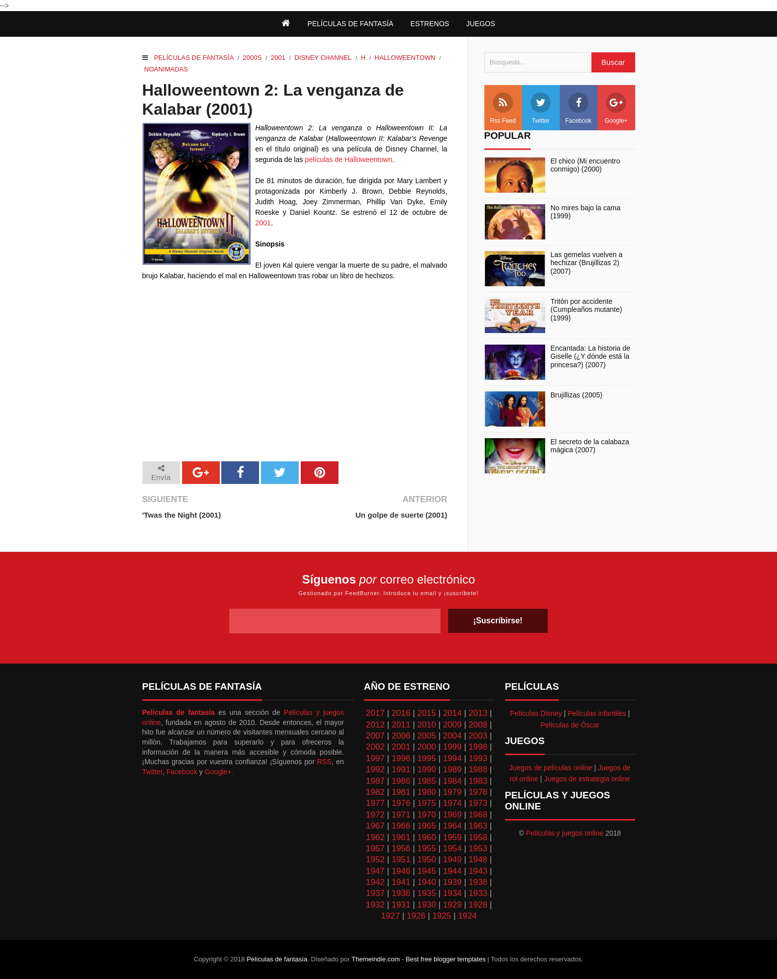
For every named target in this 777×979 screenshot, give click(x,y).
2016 (401, 713)
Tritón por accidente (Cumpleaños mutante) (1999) (586, 309)
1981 (401, 792)
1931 (401, 905)
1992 (375, 769)
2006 (401, 736)
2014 (452, 713)
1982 (375, 792)
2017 (375, 713)
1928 (478, 905)
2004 (452, 736)
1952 (375, 859)
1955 (426, 848)
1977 (375, 803)
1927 (390, 916)
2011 (401, 724)
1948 (478, 859)
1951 (401, 859)
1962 (375, 837)
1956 (401, 848)
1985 (426, 781)
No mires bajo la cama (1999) (586, 212)
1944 (452, 871)
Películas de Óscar (569, 725)
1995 (426, 758)
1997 (375, 758)
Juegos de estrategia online (587, 779)
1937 (375, 893)
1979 (452, 792)
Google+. (219, 772)
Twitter (541, 108)
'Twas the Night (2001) (181, 515)
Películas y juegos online (564, 833)
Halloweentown (405, 57)
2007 (375, 736)
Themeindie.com (376, 959)
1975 (426, 803)
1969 (452, 815)
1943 (478, 871)
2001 (278, 57)
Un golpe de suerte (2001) (402, 515)
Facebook (578, 108)
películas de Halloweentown (348, 159)
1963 (478, 826)
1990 (426, 769)
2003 (478, 736)
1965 (426, 826)
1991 (401, 769)
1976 (401, 803)
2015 (426, 713)
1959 (452, 837)
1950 (426, 859)
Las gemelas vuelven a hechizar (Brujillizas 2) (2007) (587, 263)
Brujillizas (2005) (576, 395)
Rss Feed (502, 108)
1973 (478, 803)
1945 (426, 871)
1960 (426, 837)
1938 (478, 882)
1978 (478, 792)
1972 (375, 815)
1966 (401, 826)
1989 (452, 769)
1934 (452, 893)
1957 (375, 848)
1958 (478, 837)
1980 (426, 792)
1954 (452, 848)
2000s (252, 57)
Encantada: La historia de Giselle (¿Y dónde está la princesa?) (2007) (591, 356)
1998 (478, 747)
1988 (478, 769)
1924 (467, 916)
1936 (401, 893)
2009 (452, 724)
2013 (478, 713)
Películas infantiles (597, 713)
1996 (401, 758)
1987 (375, 781)
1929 (452, 905)
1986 (401, 781)
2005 (426, 736)
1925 (442, 916)
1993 (478, 758)
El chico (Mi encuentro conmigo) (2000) (586, 165)
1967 (375, 826)
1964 (452, 826)
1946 (401, 871)
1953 (478, 848)
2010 (426, 724)
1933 (478, 893)
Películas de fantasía (194, 57)
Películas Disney (536, 713)
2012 (375, 724)
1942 (375, 882)
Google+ (616, 108)
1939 (452, 882)
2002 (375, 747)
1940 (426, 882)
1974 (452, 803)
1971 (401, 815)
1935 (426, 893)
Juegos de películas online (550, 768)
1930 (426, 905)
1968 (478, 815)
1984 (452, 781)
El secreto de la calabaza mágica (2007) (590, 446)
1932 (375, 905)
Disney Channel (323, 57)
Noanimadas (166, 69)
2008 (478, 724)
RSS (324, 762)
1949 (452, 859)
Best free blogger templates (446, 959)
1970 (426, 815)
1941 (401, 882)
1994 (452, 758)
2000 (426, 747)
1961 (401, 837)
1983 (478, 781)
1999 (452, 747)
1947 (375, 871)
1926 (416, 916)
